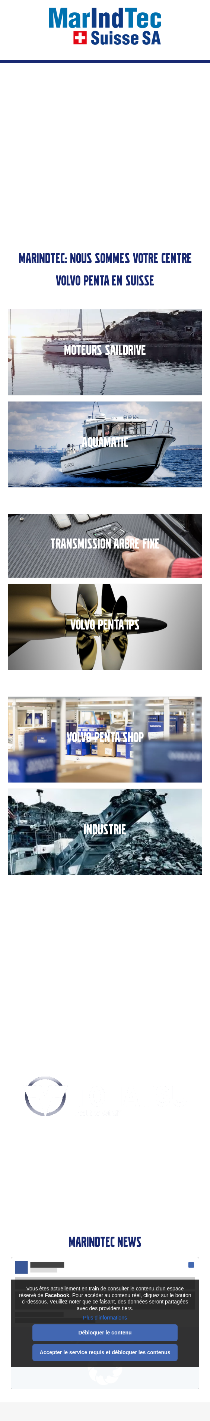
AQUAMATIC (105, 442)
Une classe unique (105, 1134)
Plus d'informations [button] (105, 1318)
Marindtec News (105, 1242)
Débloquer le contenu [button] (104, 1332)
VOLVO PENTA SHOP (105, 737)
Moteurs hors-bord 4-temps (105, 1177)
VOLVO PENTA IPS (105, 625)
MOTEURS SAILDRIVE (105, 350)
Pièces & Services (105, 964)
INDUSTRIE (105, 830)
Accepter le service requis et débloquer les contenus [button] (105, 1352)
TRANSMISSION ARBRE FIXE (105, 544)
